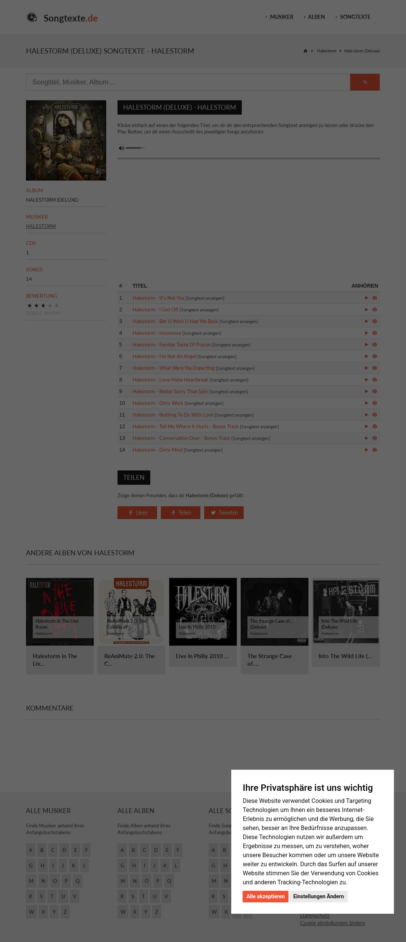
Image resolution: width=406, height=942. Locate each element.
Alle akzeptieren (265, 896)
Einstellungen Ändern (318, 896)
